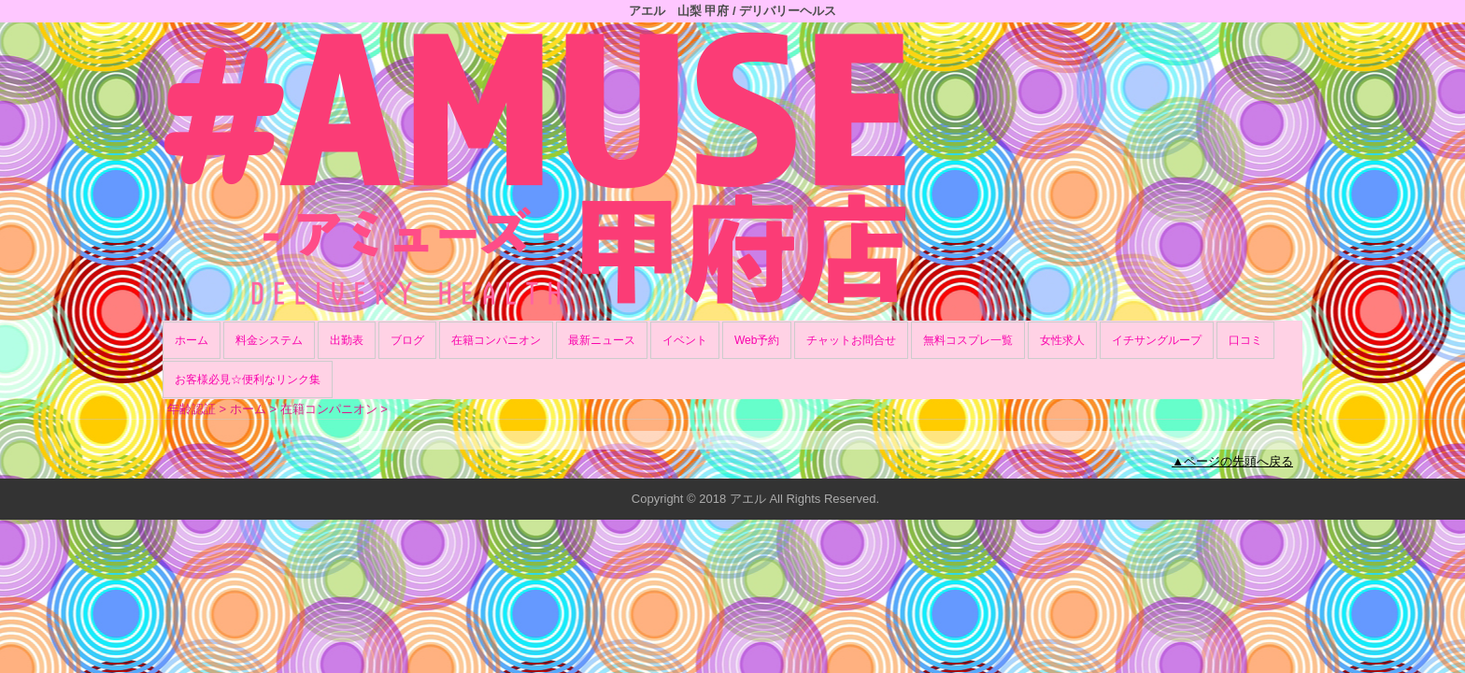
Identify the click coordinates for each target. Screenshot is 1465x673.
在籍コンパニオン (496, 340)
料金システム (269, 340)
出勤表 (346, 340)
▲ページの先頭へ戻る (1232, 461)
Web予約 (756, 340)
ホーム (191, 340)
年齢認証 (191, 409)
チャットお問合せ (851, 340)
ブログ (407, 340)
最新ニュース (601, 340)
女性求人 (1062, 340)
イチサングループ (1157, 340)
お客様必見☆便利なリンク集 (247, 379)
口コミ (1245, 340)
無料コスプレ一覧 (968, 340)
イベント (684, 340)
